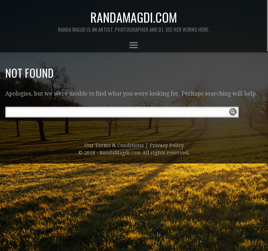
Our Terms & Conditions (114, 145)
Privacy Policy (167, 145)
